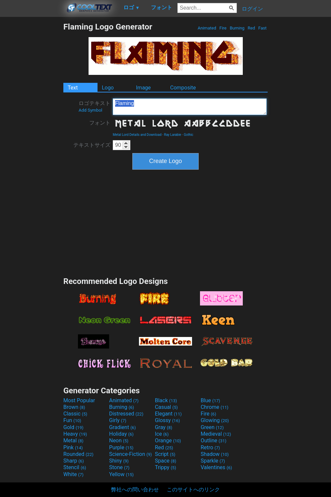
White (73, 474)
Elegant (168, 414)
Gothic (188, 135)
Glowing (215, 420)
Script (165, 454)
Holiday (121, 434)
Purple (121, 447)
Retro (210, 447)
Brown (74, 407)
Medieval (216, 434)
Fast (262, 28)
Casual (166, 407)
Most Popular (79, 400)
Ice (161, 434)
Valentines (216, 467)
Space (165, 461)
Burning (237, 28)
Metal (73, 440)
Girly (117, 420)
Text (73, 87)
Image (143, 87)
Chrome (215, 407)
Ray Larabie (172, 135)
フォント (99, 123)
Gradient (122, 427)
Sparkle (213, 461)
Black (166, 400)
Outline (214, 440)
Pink (73, 447)
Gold (73, 427)
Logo (108, 87)
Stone (119, 467)
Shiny (119, 461)
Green (212, 427)
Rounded (78, 454)
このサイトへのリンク (193, 489)
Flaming (190, 106)
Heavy (75, 434)
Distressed (126, 414)
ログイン (252, 9)
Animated (207, 28)
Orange (168, 440)
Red (251, 28)
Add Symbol (90, 110)
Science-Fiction (130, 454)
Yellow (121, 474)
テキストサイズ (91, 145)
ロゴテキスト (94, 106)
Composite (183, 87)
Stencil (74, 467)
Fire (223, 28)
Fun (72, 420)
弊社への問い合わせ (135, 489)
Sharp (73, 461)
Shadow (215, 454)
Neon (118, 440)
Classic (75, 414)
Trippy (165, 467)
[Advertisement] (31, 121)
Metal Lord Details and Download (137, 135)
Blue (210, 400)
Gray (163, 427)
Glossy (167, 420)
